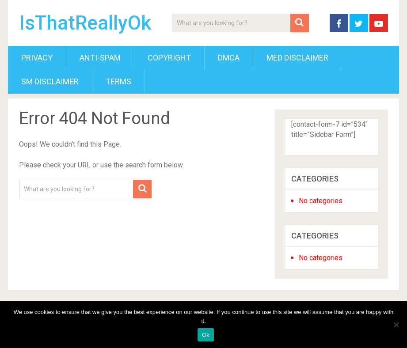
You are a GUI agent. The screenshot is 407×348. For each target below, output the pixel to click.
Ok (205, 335)
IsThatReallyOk (85, 23)
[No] (396, 324)
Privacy (37, 57)
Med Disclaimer (297, 57)
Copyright (169, 57)
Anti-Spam (100, 57)
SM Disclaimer (50, 81)
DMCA (229, 57)
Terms (118, 81)
